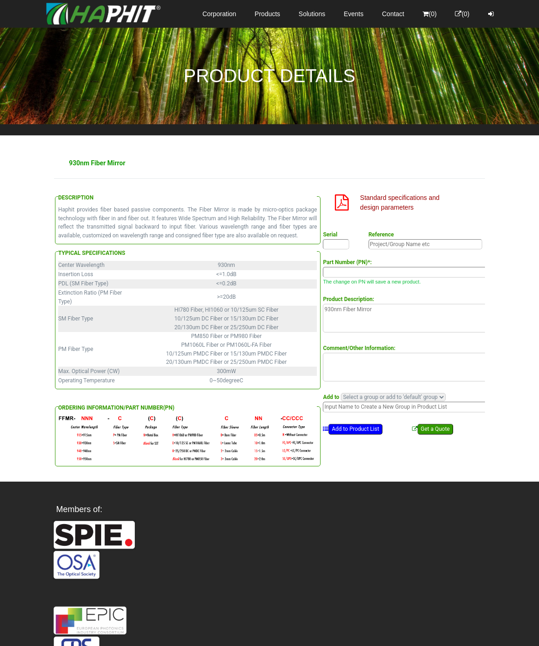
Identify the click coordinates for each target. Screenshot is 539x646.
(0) (429, 14)
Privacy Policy (323, 630)
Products (267, 14)
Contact (393, 14)
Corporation (219, 14)
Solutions (312, 14)
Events (353, 14)
